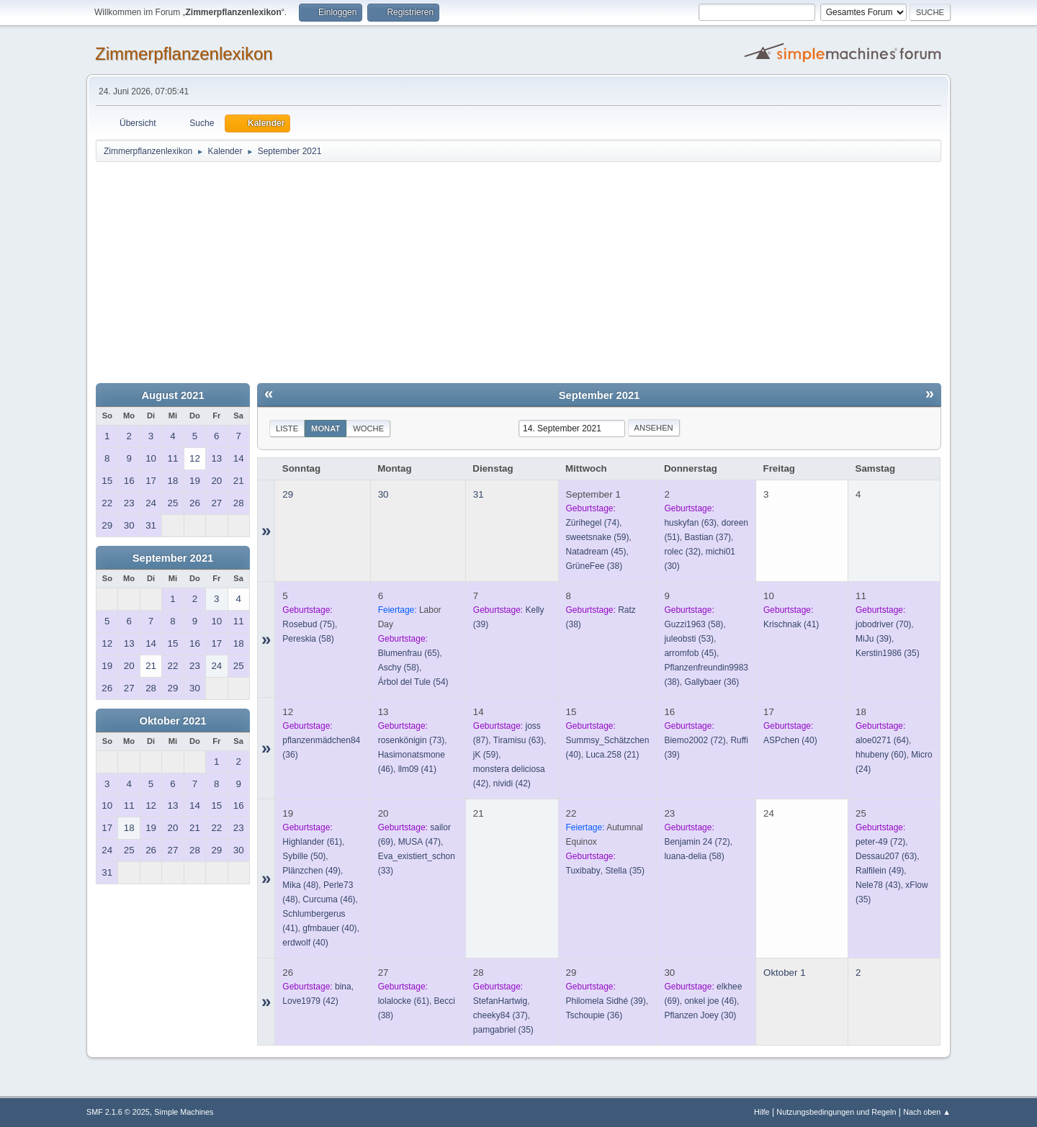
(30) (700, 1015)
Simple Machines (183, 1112)
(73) (411, 740)
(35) (888, 653)
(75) (308, 624)
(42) (512, 783)
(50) (304, 856)
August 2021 (172, 395)
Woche (368, 428)
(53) (689, 639)
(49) (311, 871)
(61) (312, 842)
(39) (874, 639)
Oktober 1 (784, 972)
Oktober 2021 (173, 721)
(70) (883, 624)
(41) (791, 624)
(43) (878, 885)
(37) (707, 537)
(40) (790, 740)
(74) (593, 523)
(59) (597, 537)
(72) (694, 740)
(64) (882, 740)
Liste (287, 428)
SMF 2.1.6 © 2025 (118, 1112)
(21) (612, 755)
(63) (690, 523)
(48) (300, 885)
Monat (325, 428)
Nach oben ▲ (927, 1112)
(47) (419, 842)
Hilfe (762, 1112)
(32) (682, 552)
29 (287, 494)
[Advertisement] (518, 271)
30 (383, 494)
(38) (594, 566)
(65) (409, 653)
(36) (711, 682)
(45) (596, 552)
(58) (307, 639)
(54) (413, 682)
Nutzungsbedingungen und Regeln (836, 1112)
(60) (881, 755)
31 (478, 494)
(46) (328, 899)
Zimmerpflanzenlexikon (184, 53)
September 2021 (173, 558)
